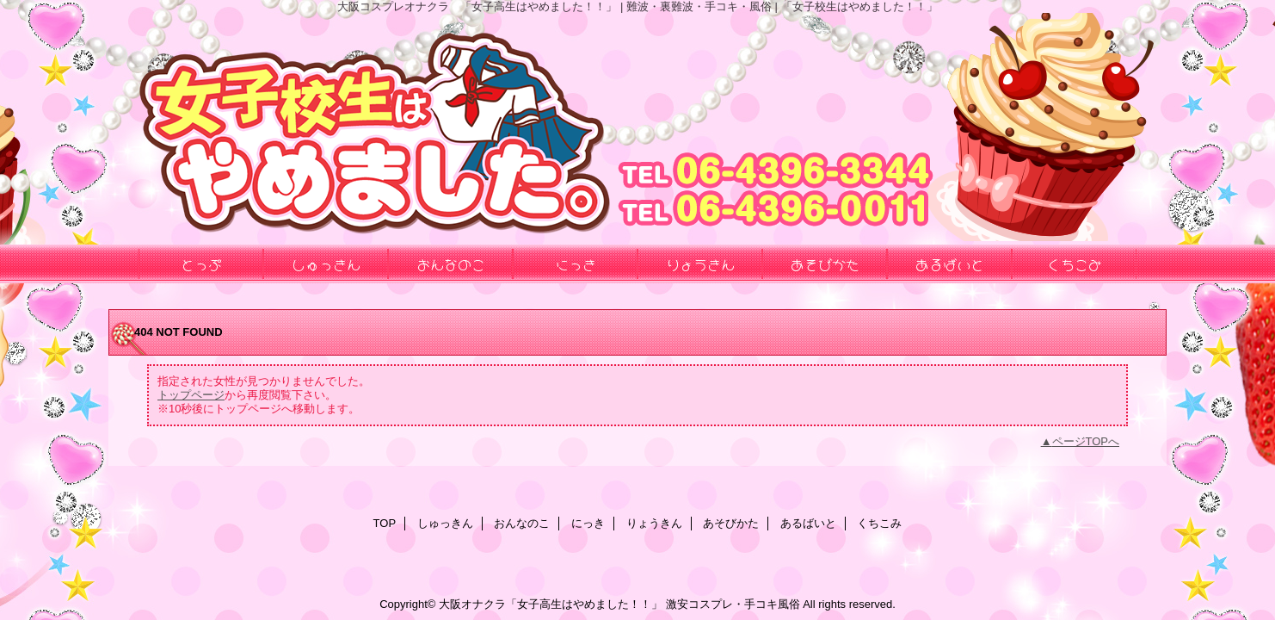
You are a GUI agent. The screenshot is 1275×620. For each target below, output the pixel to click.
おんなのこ (522, 523)
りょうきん (654, 523)
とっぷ (201, 263)
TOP (385, 523)
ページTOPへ (1086, 441)
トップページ (191, 394)
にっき (588, 523)
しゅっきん (445, 523)
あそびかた (731, 523)
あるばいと (808, 523)
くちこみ (879, 523)
